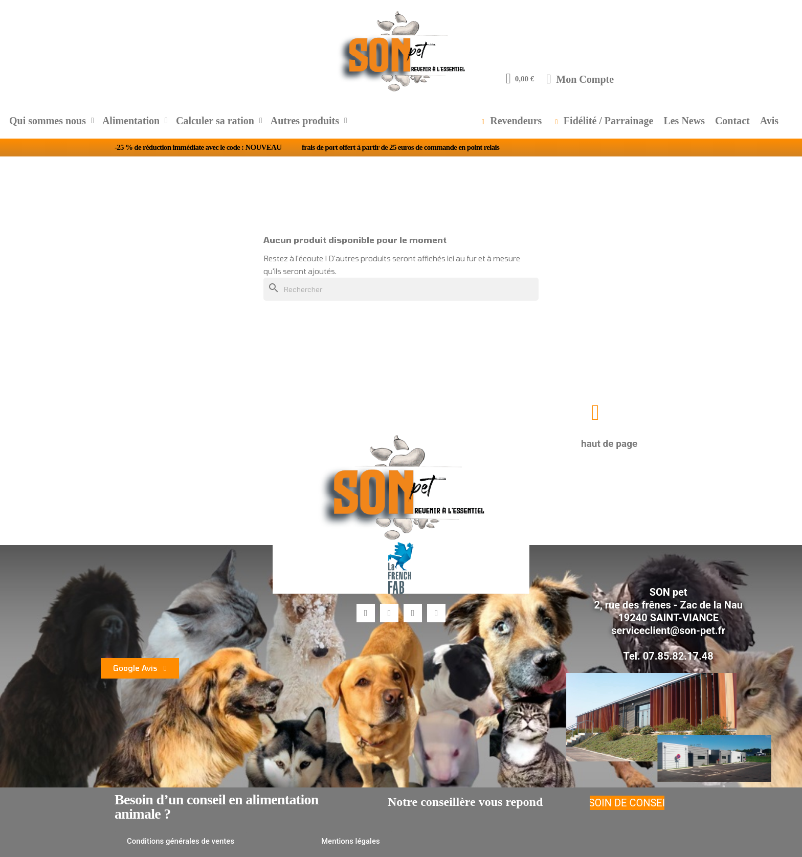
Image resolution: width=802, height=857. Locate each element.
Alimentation (135, 120)
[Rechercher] (401, 289)
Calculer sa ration (219, 120)
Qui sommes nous (51, 120)
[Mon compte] (580, 79)
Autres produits (309, 120)
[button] (595, 412)
